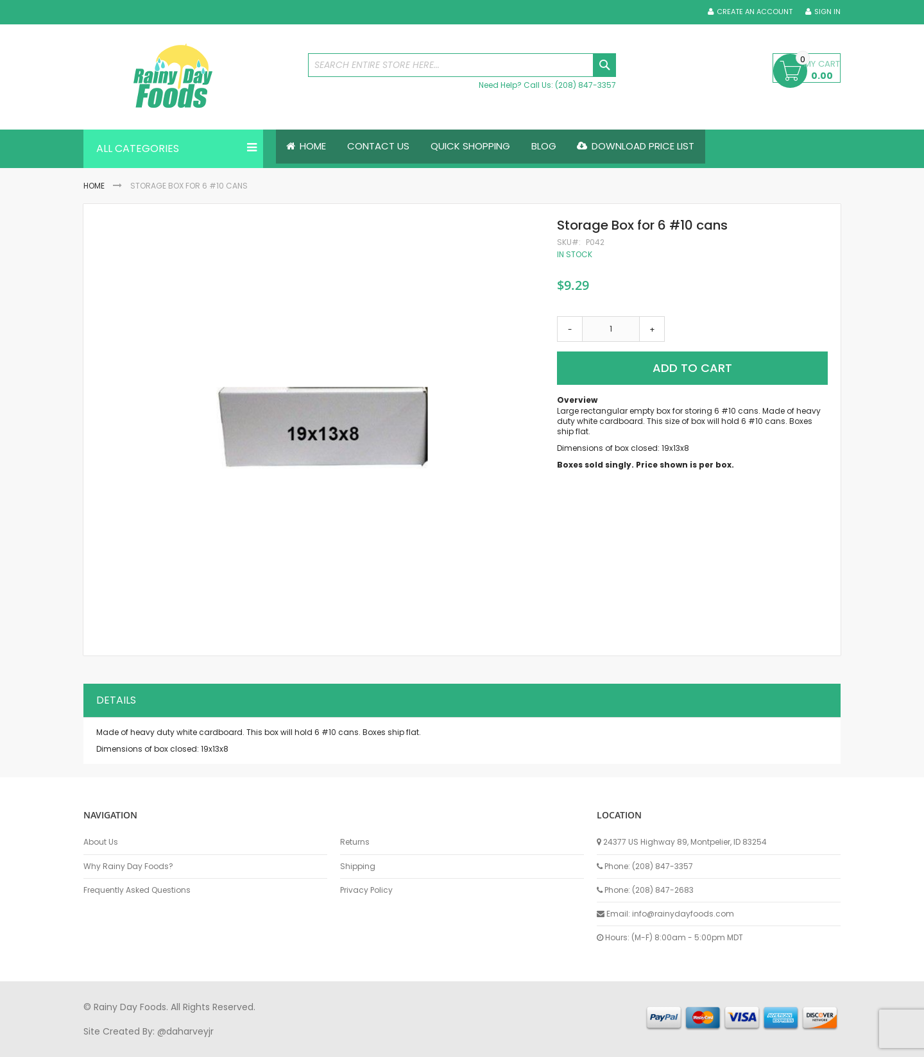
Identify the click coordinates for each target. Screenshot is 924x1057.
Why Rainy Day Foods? (128, 866)
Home (94, 185)
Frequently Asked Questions (137, 890)
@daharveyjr (185, 1031)
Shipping (357, 866)
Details (116, 700)
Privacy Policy (366, 890)
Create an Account (754, 12)
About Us (100, 843)
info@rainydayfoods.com (683, 913)
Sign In (827, 12)
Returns (355, 843)
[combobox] (462, 65)
